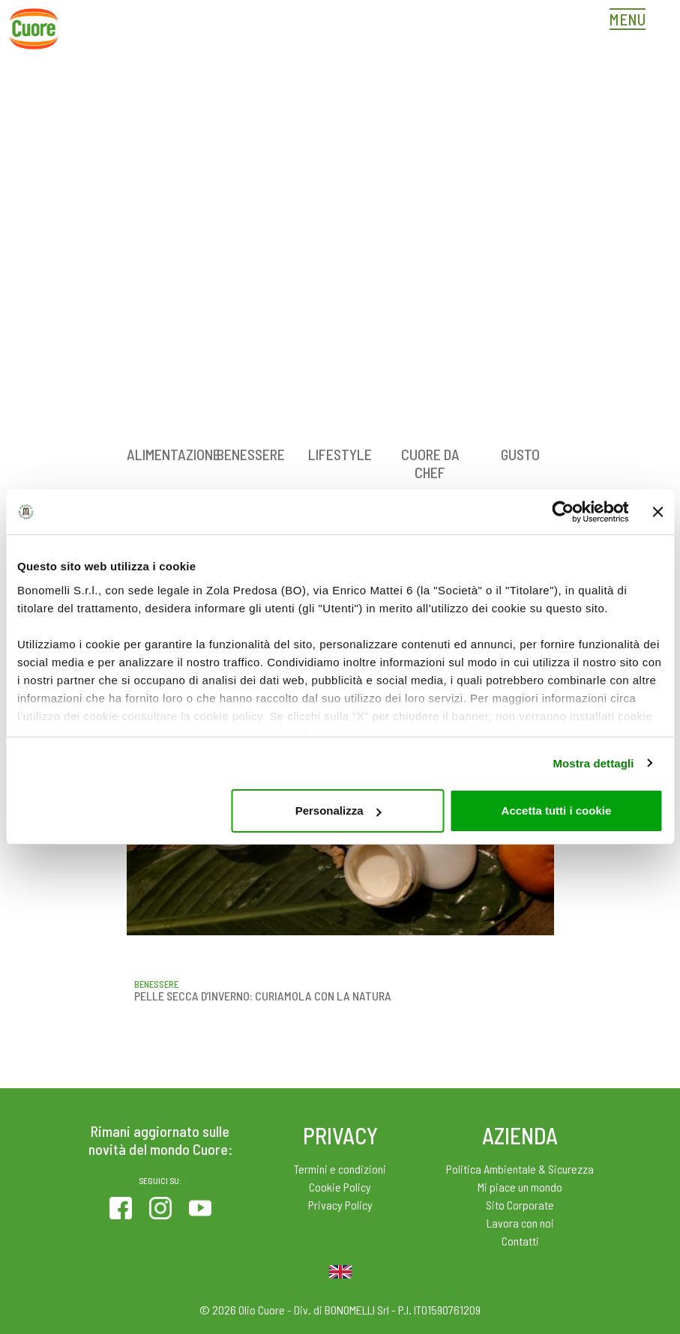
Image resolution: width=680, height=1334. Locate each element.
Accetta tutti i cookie (557, 810)
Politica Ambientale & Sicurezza (520, 1169)
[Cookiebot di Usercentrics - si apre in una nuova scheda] (563, 512)
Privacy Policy (340, 1205)
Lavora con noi (520, 1223)
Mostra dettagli (593, 763)
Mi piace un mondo (520, 1187)
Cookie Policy (340, 1187)
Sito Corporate (520, 1205)
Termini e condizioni (340, 1169)
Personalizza (338, 810)
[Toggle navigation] (631, 21)
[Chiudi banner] (657, 512)
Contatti (520, 1241)
